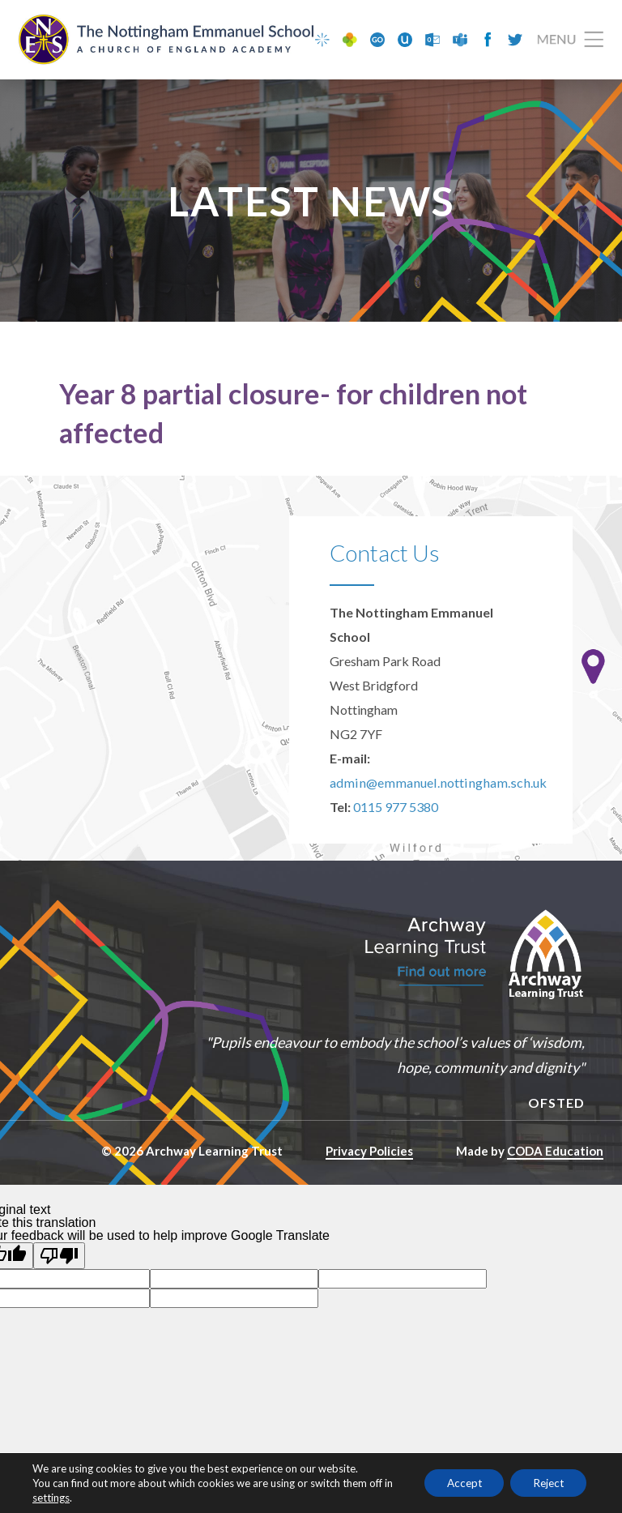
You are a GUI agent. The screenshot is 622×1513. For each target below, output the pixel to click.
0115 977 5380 (395, 809)
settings (61, 1497)
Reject (545, 1482)
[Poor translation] (59, 1257)
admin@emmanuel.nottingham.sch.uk (432, 785)
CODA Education (555, 1153)
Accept (455, 1482)
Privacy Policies (369, 1153)
